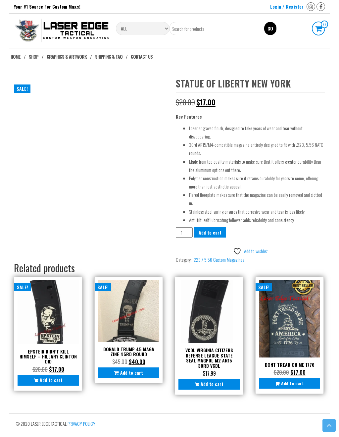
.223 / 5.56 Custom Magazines (218, 259)
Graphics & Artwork (67, 56)
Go (270, 28)
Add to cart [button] (51, 379)
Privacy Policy (81, 423)
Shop (33, 56)
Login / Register (287, 6)
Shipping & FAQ (108, 56)
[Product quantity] (184, 232)
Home (16, 56)
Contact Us (142, 56)
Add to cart (210, 232)
